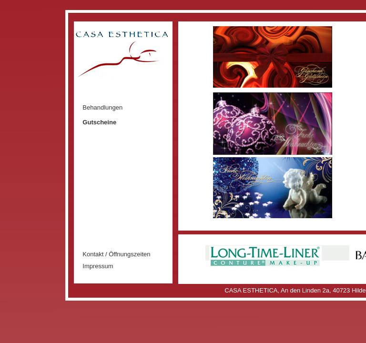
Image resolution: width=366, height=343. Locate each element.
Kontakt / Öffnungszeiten (116, 254)
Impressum (97, 266)
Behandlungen (102, 107)
